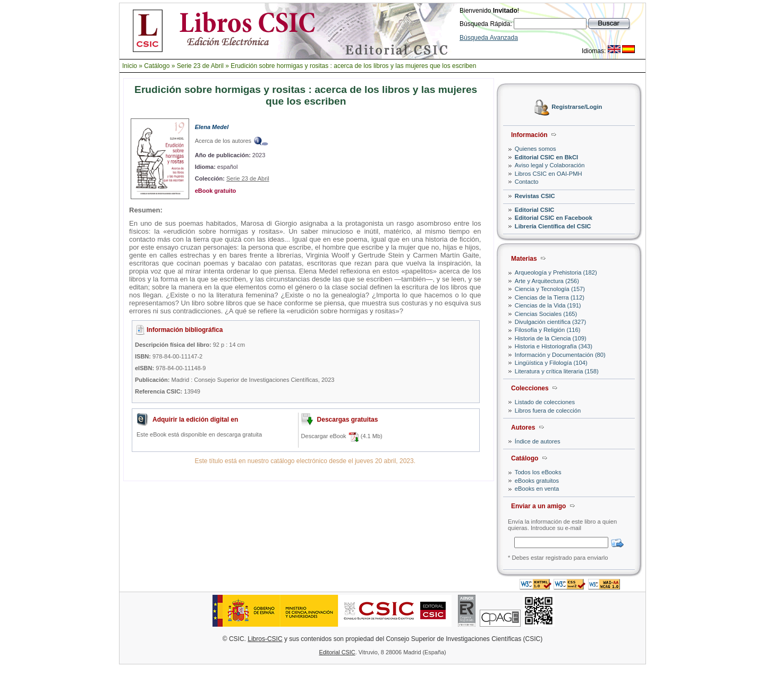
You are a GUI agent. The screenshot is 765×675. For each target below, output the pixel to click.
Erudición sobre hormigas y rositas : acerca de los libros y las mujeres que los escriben (353, 66)
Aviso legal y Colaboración (550, 165)
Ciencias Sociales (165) (546, 314)
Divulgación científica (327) (550, 322)
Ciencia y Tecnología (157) (550, 289)
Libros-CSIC (265, 639)
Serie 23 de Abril (200, 66)
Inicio (129, 66)
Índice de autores (537, 441)
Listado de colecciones (545, 402)
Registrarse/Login (576, 107)
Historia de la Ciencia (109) (550, 338)
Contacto (527, 181)
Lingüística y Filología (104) (551, 363)
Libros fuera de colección (548, 410)
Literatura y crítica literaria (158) (557, 371)
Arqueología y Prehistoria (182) (556, 272)
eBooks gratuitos (537, 480)
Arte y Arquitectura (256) (547, 281)
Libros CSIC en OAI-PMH (548, 173)
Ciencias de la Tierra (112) (549, 297)
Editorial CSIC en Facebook (553, 218)
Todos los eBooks (538, 472)
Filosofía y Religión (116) (548, 330)
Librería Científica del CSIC (553, 226)
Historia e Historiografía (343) (553, 346)
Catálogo (156, 66)
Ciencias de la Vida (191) (548, 305)
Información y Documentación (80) (560, 355)
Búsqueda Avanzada (489, 37)
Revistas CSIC (535, 196)
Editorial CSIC (535, 210)
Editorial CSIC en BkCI (546, 157)
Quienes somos (535, 149)
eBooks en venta (537, 488)
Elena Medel (212, 127)
